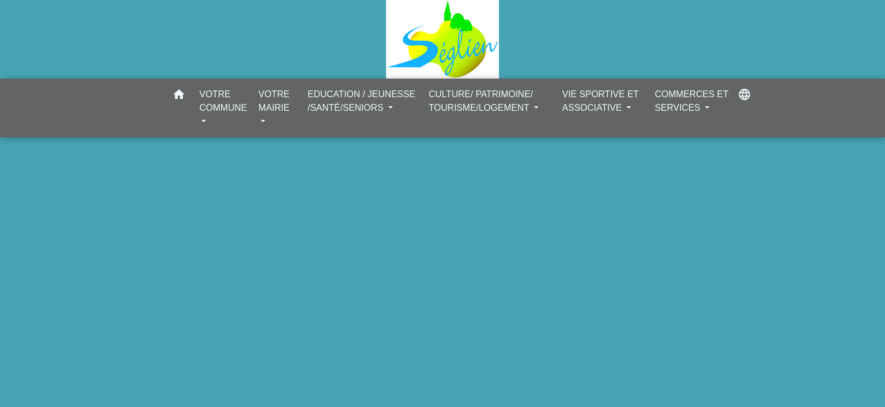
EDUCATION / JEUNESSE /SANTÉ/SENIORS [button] (361, 100)
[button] (179, 96)
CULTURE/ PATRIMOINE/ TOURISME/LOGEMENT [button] (480, 100)
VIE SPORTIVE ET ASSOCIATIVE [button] (600, 100)
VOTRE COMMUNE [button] (223, 100)
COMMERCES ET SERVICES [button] (691, 100)
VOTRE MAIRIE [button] (274, 100)
